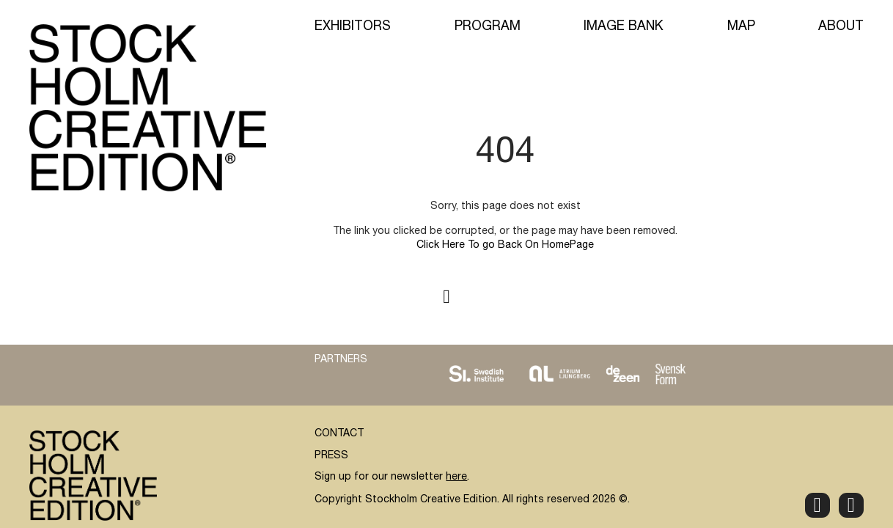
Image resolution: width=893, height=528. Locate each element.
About (841, 27)
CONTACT (339, 434)
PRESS (331, 456)
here (456, 477)
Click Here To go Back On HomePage (505, 246)
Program (488, 27)
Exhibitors (353, 27)
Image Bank (624, 27)
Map (741, 27)
